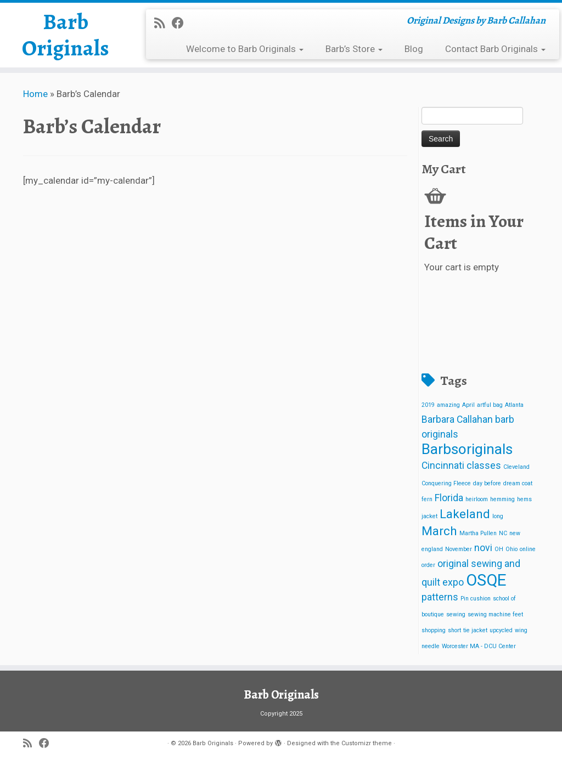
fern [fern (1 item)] (427, 499)
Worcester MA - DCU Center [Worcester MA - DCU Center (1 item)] (479, 646)
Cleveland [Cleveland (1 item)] (516, 466)
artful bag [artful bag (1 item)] (490, 405)
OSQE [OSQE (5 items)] (486, 580)
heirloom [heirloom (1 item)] (476, 499)
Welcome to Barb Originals (245, 48)
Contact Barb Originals (495, 48)
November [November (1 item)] (458, 549)
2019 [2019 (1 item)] (428, 405)
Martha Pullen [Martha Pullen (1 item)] (478, 533)
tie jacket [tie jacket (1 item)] (475, 630)
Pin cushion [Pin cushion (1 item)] (475, 598)
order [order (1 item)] (428, 565)
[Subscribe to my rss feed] (163, 23)
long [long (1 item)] (497, 516)
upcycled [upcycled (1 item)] (501, 630)
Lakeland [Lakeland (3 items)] (465, 514)
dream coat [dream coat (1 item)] (517, 483)
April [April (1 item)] (468, 405)
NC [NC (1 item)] (503, 533)
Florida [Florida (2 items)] (449, 497)
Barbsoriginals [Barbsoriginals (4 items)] (467, 449)
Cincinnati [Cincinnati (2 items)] (443, 465)
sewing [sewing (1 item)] (455, 614)
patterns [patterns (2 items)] (440, 597)
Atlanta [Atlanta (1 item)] (514, 405)
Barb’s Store (354, 48)
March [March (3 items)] (439, 531)
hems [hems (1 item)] (524, 499)
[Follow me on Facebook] (181, 23)
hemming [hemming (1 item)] (502, 499)
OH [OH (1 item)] (498, 549)
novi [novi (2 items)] (483, 547)
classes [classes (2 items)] (484, 465)
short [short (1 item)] (454, 630)
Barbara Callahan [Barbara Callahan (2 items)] (457, 419)
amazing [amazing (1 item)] (448, 405)
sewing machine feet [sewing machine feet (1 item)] (495, 614)
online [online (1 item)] (528, 549)
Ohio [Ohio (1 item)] (511, 549)
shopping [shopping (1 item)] (434, 630)
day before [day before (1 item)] (487, 483)
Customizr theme (366, 743)
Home (35, 93)
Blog (413, 48)
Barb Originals (65, 35)
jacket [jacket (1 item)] (429, 516)
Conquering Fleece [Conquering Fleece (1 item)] (446, 483)
